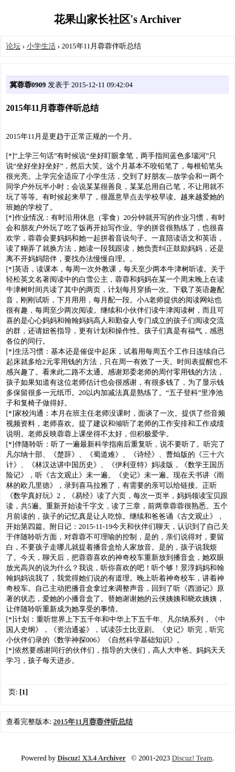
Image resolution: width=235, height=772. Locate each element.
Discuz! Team (192, 758)
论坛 (13, 46)
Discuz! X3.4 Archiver (92, 758)
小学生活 (41, 46)
